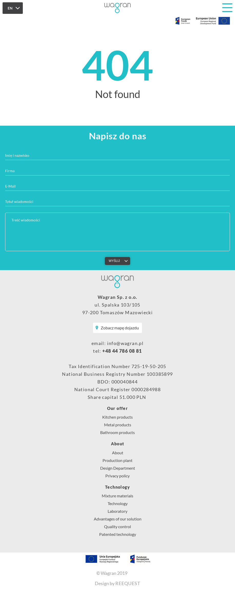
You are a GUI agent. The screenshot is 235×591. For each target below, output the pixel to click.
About (117, 443)
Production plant (117, 460)
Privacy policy (117, 475)
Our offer (117, 408)
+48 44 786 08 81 (122, 351)
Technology (117, 487)
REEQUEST (127, 583)
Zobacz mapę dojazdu (120, 327)
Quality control (117, 526)
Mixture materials (117, 495)
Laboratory (117, 511)
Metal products (117, 424)
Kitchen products (117, 417)
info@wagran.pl (125, 343)
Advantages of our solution (117, 518)
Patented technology (117, 534)
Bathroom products (117, 432)
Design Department (117, 468)
